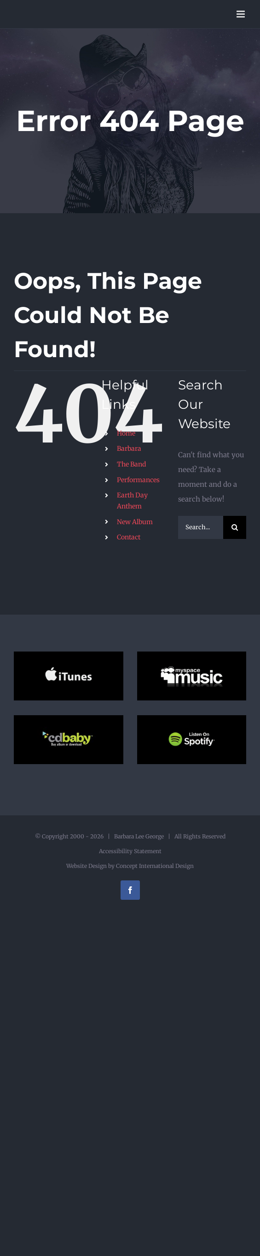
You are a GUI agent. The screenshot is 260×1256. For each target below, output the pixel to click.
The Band (131, 464)
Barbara (129, 448)
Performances (138, 480)
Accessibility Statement (130, 851)
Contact (128, 537)
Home (126, 433)
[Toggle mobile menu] (241, 14)
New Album (135, 522)
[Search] (234, 527)
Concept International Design (154, 865)
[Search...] (200, 527)
